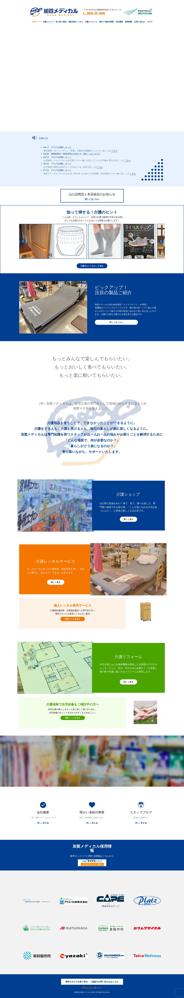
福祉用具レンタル (75, 21)
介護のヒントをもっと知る (91, 266)
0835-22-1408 (94, 13)
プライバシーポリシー (92, 987)
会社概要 (119, 21)
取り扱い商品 (61, 21)
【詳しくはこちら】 (91, 153)
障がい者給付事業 (106, 21)
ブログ (149, 21)
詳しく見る (128, 519)
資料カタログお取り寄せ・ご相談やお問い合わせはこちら (92, 981)
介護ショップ (48, 21)
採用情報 (128, 21)
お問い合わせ (139, 21)
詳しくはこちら (92, 199)
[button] (23, 241)
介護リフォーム (91, 21)
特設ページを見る (72, 619)
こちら (114, 150)
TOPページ (36, 21)
